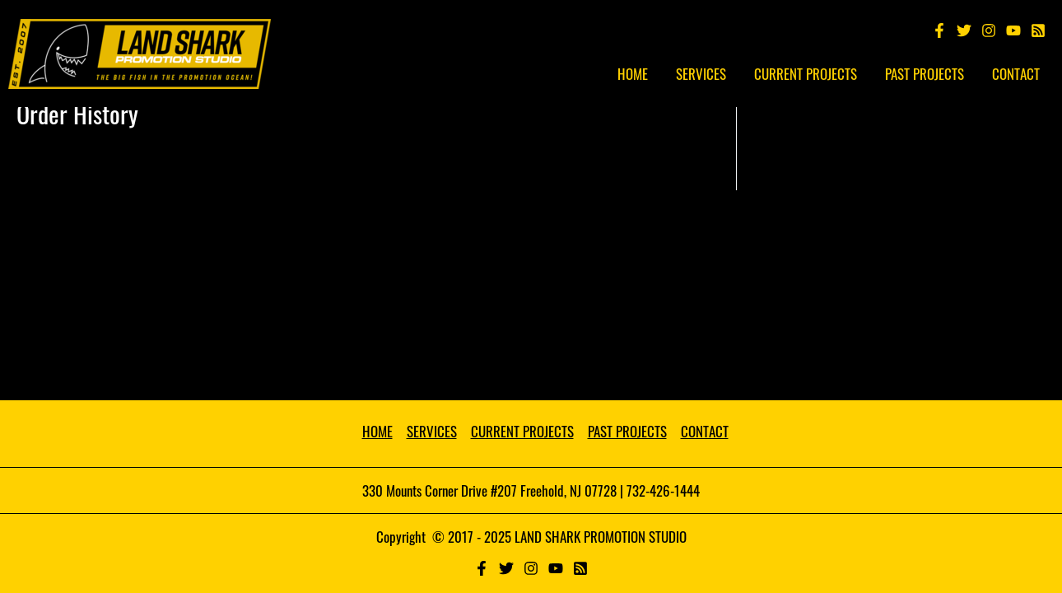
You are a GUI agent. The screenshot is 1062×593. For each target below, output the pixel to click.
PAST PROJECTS (627, 431)
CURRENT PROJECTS (522, 431)
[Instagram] (988, 30)
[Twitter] (964, 30)
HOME (377, 431)
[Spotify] (1038, 30)
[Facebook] (939, 30)
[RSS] (580, 568)
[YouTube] (1013, 30)
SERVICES (432, 431)
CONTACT (705, 431)
